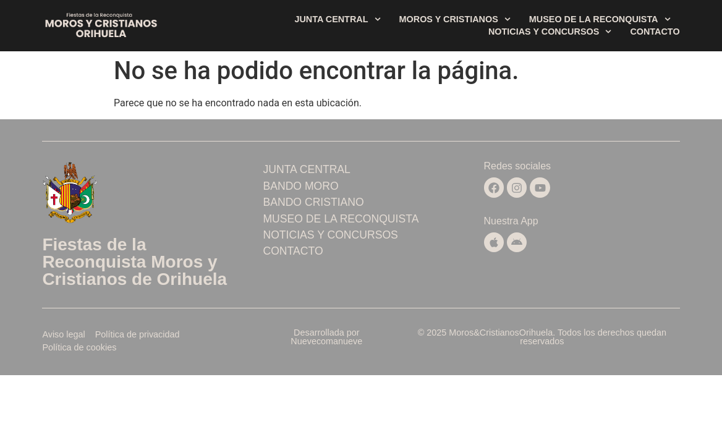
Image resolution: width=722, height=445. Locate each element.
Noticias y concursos (549, 31)
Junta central (337, 19)
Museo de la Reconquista (600, 19)
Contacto (654, 31)
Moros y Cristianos (455, 19)
